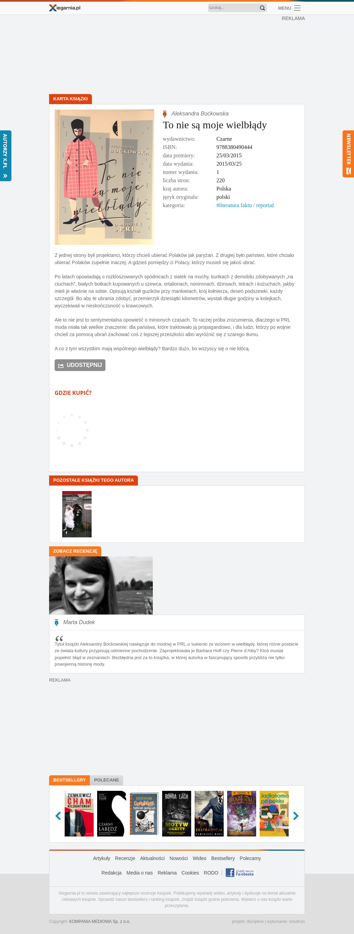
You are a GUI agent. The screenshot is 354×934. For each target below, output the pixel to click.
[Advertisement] (178, 55)
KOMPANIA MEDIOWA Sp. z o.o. (99, 921)
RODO (211, 873)
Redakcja (112, 873)
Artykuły (101, 858)
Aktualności (152, 858)
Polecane (106, 780)
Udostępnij (84, 365)
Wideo (199, 858)
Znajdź (262, 8)
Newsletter (348, 153)
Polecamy (250, 858)
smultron (297, 921)
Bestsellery (69, 780)
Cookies (190, 873)
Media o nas (140, 873)
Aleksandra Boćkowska (200, 114)
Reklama (167, 873)
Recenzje (125, 858)
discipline (254, 921)
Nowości (179, 858)
